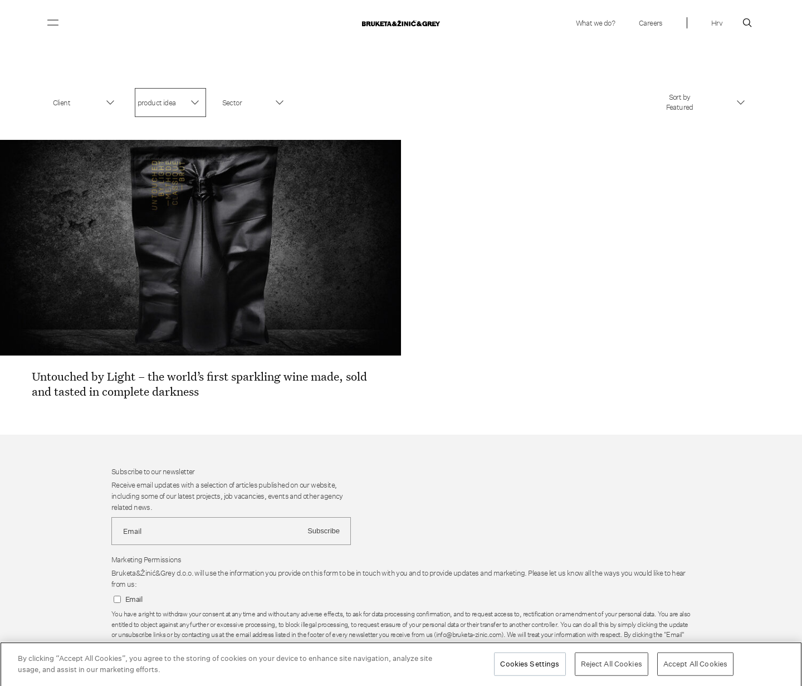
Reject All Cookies (611, 665)
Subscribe (323, 531)
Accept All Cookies (695, 665)
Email (133, 599)
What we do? (595, 22)
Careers (651, 22)
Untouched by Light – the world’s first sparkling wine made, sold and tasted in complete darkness (199, 383)
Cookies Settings (529, 665)
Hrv (716, 22)
